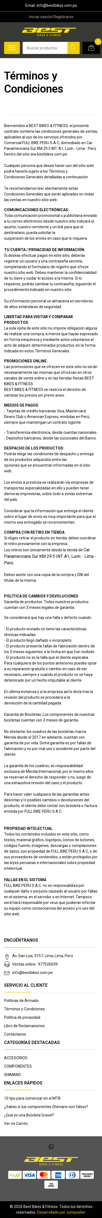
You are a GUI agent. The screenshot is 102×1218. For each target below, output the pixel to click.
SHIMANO (12, 1075)
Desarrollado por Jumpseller (61, 1212)
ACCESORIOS (15, 1058)
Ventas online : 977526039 (35, 964)
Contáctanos (15, 1034)
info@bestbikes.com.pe (32, 972)
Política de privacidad (22, 1017)
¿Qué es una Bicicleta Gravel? (29, 1115)
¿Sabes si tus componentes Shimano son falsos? (46, 1107)
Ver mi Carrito (16, 1123)
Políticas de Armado (21, 1000)
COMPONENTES (18, 1066)
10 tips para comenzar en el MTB (32, 1098)
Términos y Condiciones (24, 1009)
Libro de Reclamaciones (24, 1026)
